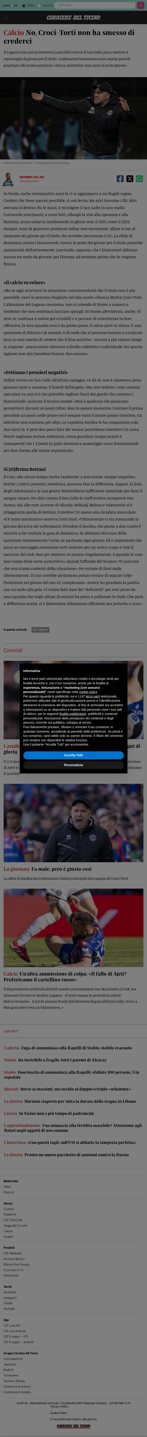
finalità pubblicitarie (72, 714)
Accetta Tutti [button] (73, 755)
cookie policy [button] (88, 692)
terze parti (93, 696)
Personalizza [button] (73, 765)
